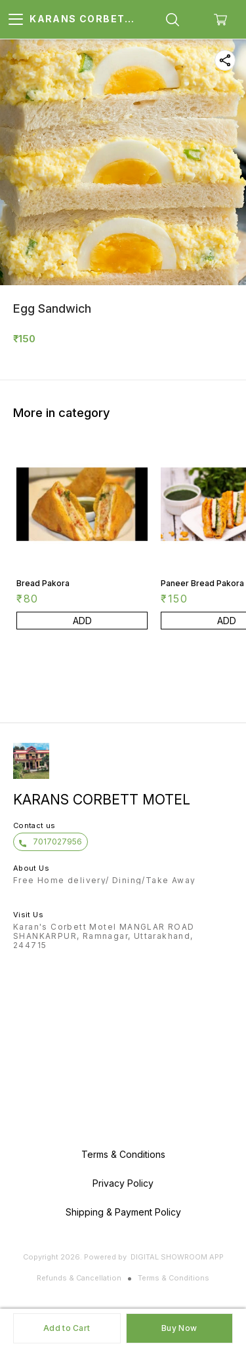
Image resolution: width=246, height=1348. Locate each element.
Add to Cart (66, 1328)
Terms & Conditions (173, 1277)
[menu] (16, 19)
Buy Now (179, 1328)
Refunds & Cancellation (79, 1277)
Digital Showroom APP (177, 1256)
